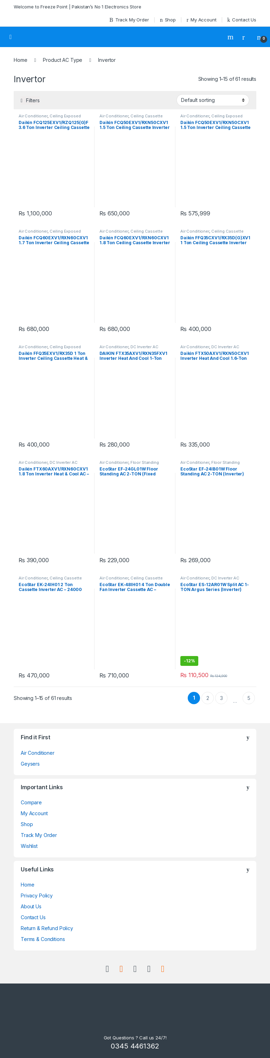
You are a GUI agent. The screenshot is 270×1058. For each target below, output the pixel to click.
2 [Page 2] (207, 698)
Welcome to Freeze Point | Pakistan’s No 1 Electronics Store (77, 6)
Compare (31, 802)
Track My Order (129, 20)
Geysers (30, 764)
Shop (168, 20)
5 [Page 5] (249, 698)
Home (20, 60)
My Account (202, 20)
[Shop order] (212, 100)
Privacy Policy (37, 895)
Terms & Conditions (43, 939)
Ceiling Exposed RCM (50, 118)
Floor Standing (144, 462)
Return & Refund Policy (47, 928)
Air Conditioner (33, 115)
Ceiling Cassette (146, 115)
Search (231, 37)
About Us (31, 906)
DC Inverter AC (144, 346)
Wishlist (29, 846)
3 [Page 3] (221, 698)
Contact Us (241, 20)
